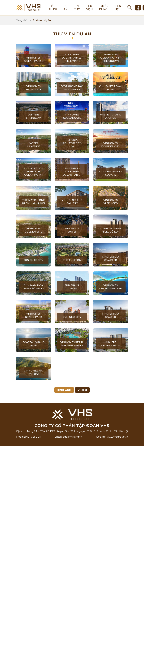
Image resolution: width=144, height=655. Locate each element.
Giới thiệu (52, 8)
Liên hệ (118, 8)
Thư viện (89, 8)
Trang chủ (21, 20)
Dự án (65, 8)
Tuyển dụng (103, 8)
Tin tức (77, 8)
